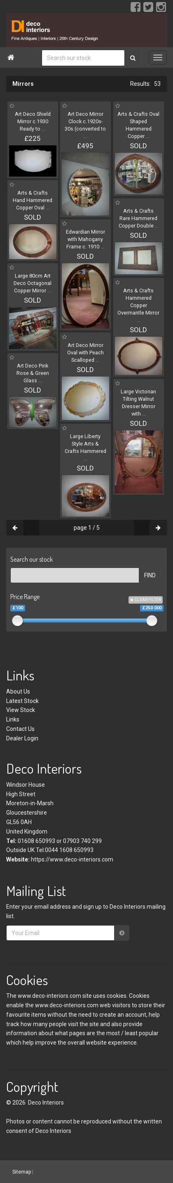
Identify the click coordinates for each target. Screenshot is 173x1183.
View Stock (20, 710)
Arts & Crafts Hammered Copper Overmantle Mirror (138, 305)
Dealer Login (22, 738)
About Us (18, 691)
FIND (150, 575)
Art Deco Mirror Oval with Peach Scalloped (85, 352)
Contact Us (20, 729)
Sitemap (21, 1172)
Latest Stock (22, 701)
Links (12, 719)
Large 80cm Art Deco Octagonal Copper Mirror (32, 283)
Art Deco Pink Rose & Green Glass (32, 373)
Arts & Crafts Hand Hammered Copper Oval (32, 200)
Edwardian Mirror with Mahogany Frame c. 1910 (85, 239)
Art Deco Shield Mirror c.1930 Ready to (33, 121)
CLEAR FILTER (145, 599)
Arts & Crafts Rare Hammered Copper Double (139, 218)
